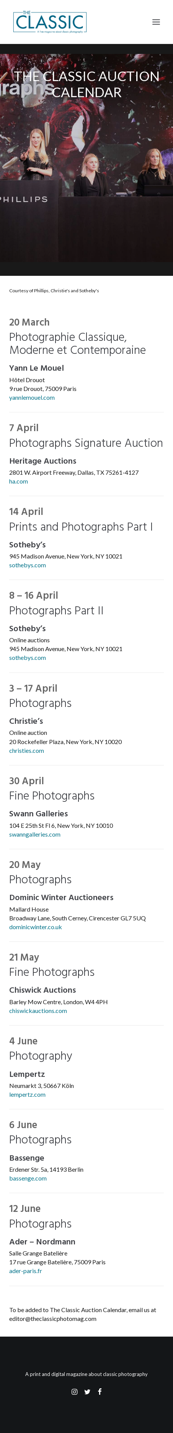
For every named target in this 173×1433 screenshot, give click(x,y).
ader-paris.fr (25, 1270)
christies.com (26, 750)
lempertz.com (27, 1094)
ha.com (18, 481)
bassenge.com (28, 1178)
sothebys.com (27, 564)
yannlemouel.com (32, 397)
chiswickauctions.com (38, 1010)
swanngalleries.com (34, 834)
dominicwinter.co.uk (35, 926)
